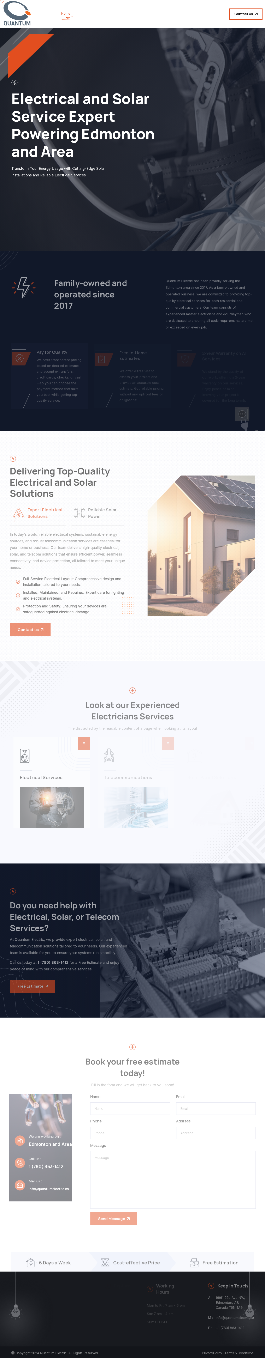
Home (65, 13)
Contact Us (246, 14)
